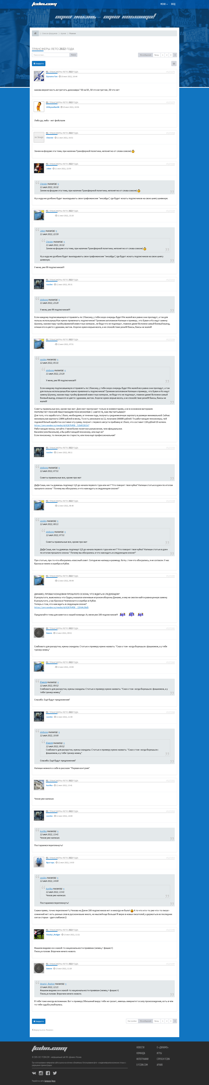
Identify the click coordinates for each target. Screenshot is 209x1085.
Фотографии (142, 1059)
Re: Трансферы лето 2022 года (62, 72)
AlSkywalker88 (52, 107)
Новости (140, 1047)
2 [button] (166, 55)
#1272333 (170, 280)
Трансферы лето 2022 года (53, 48)
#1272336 (170, 448)
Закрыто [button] (39, 63)
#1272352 (170, 811)
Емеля (49, 633)
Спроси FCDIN (163, 1059)
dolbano (50, 215)
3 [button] (170, 55)
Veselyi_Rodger (53, 934)
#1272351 (170, 781)
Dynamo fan (51, 76)
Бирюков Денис (50, 1081)
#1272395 (170, 930)
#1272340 (170, 576)
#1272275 (170, 72)
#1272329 (170, 211)
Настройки (132, 1021)
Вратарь (50, 862)
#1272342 (170, 662)
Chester (49, 137)
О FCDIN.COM (142, 1065)
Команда (140, 1053)
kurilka (49, 785)
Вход (173, 4)
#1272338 (170, 501)
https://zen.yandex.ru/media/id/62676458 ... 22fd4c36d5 (61, 607)
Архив (160, 1065)
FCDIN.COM (44, 4)
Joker (48, 168)
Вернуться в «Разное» (42, 1030)
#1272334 (170, 339)
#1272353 (170, 858)
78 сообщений (145, 55)
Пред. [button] (156, 55)
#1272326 (170, 164)
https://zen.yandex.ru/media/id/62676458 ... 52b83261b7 (61, 425)
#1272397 (170, 964)
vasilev (49, 284)
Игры (159, 1053)
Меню (164, 4)
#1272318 (170, 133)
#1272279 (170, 102)
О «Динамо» (163, 1047)
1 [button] (162, 55)
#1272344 (170, 712)
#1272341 (170, 628)
